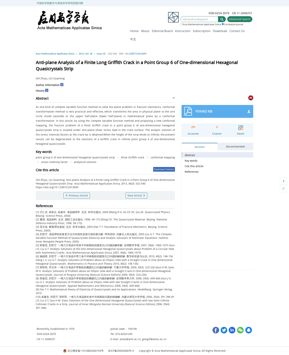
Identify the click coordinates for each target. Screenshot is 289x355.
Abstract (190, 155)
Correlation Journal (232, 24)
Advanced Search (239, 19)
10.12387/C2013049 (136, 53)
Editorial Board (162, 31)
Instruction (182, 31)
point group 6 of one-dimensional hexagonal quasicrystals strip (75, 157)
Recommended (235, 146)
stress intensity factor (54, 162)
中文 (133, 39)
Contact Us (237, 31)
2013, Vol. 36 (85, 53)
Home (134, 31)
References (192, 171)
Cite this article (194, 166)
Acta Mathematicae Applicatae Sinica (200, 24)
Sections (199, 147)
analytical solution (85, 162)
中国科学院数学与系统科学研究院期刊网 (60, 3)
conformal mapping (163, 157)
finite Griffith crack (132, 157)
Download (220, 31)
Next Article (136, 195)
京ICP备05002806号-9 (121, 350)
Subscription (201, 31)
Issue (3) (101, 53)
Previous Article (76, 195)
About (145, 31)
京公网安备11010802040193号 (83, 350)
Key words (191, 160)
